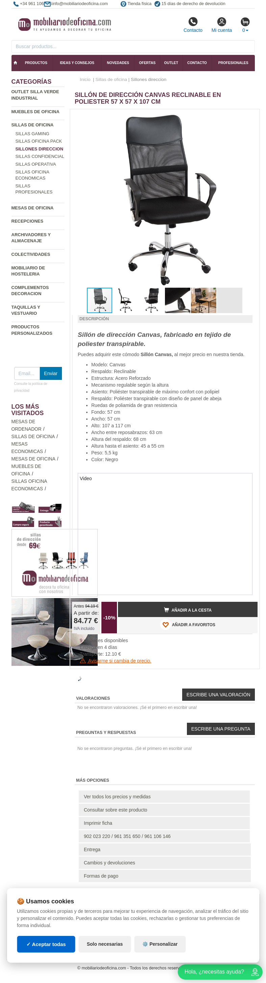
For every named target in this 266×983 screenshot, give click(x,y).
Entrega (92, 849)
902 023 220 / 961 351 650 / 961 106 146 (127, 836)
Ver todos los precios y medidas (117, 796)
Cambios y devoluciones (109, 862)
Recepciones (27, 221)
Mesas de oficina (32, 207)
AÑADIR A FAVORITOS (187, 624)
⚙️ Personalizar (159, 944)
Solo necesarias (105, 944)
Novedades (118, 63)
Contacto (193, 25)
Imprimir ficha (98, 823)
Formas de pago (101, 876)
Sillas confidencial (40, 156)
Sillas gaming (32, 133)
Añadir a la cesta (188, 610)
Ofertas (147, 63)
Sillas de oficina (32, 124)
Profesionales (233, 63)
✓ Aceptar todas (46, 944)
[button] (246, 117)
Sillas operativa (36, 164)
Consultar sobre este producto (115, 810)
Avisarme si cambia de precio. (115, 660)
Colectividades (30, 254)
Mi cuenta (222, 25)
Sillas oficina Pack (39, 141)
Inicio (85, 79)
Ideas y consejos (77, 63)
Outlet (171, 63)
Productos (36, 63)
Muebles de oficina (35, 111)
